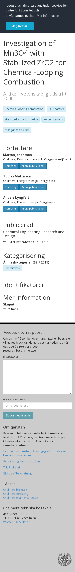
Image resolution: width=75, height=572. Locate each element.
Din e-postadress (14, 399)
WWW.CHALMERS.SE (16, 522)
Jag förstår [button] (19, 26)
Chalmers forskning (15, 494)
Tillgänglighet (11, 467)
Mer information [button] (48, 15)
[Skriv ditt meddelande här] (37, 376)
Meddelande (10, 356)
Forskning (10, 166)
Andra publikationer (33, 166)
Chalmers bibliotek (15, 490)
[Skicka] (18, 415)
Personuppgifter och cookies (21, 461)
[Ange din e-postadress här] (37, 405)
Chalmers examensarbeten (20, 498)
